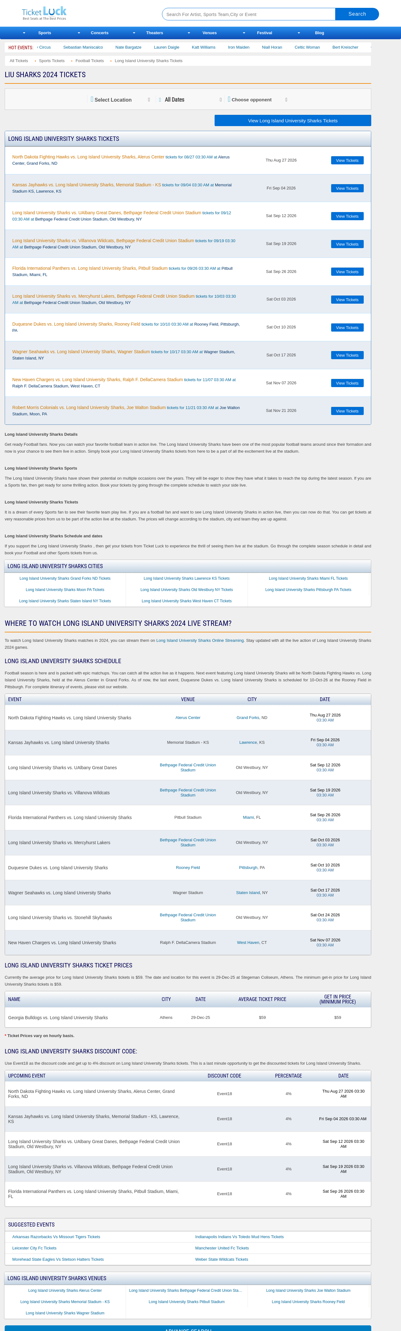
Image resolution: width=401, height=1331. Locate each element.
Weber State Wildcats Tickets (221, 1259)
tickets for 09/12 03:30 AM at (121, 215)
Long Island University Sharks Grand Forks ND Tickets (65, 578)
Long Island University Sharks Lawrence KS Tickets (187, 578)
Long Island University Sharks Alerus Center (65, 1290)
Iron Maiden (248, 47)
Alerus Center (187, 717)
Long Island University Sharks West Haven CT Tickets (187, 601)
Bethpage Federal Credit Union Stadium (188, 767)
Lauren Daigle (176, 47)
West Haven (248, 942)
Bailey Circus (48, 47)
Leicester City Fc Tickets (34, 1248)
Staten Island (248, 892)
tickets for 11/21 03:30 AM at (126, 410)
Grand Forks (248, 717)
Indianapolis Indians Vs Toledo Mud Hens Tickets (239, 1236)
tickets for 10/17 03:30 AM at (123, 354)
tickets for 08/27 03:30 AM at (121, 160)
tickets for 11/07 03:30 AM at (124, 382)
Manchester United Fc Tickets (222, 1248)
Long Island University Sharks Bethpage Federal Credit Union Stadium (188, 1290)
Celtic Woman (316, 47)
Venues (209, 32)
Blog (319, 32)
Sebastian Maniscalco (92, 47)
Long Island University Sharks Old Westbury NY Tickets (186, 590)
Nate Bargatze (138, 47)
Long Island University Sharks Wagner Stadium (65, 1313)
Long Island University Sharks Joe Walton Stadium (308, 1290)
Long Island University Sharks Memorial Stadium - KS (65, 1302)
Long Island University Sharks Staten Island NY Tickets (65, 601)
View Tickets (347, 160)
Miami (248, 817)
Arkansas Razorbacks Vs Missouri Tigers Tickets (56, 1236)
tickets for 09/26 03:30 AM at (122, 271)
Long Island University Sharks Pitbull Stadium (187, 1302)
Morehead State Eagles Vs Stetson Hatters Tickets (58, 1259)
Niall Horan (281, 47)
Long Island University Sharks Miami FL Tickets (308, 578)
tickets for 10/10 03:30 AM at (126, 327)
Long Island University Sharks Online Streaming (200, 640)
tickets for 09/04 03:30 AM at (122, 188)
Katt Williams (213, 47)
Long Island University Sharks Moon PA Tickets (65, 590)
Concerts (99, 32)
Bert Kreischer (354, 47)
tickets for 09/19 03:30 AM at (123, 243)
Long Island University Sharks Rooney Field (308, 1302)
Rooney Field (188, 867)
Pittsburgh (248, 867)
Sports (44, 32)
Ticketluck (84, 13)
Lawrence (248, 742)
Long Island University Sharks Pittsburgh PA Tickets (308, 590)
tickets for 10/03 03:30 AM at (124, 299)
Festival (264, 32)
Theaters (154, 32)
